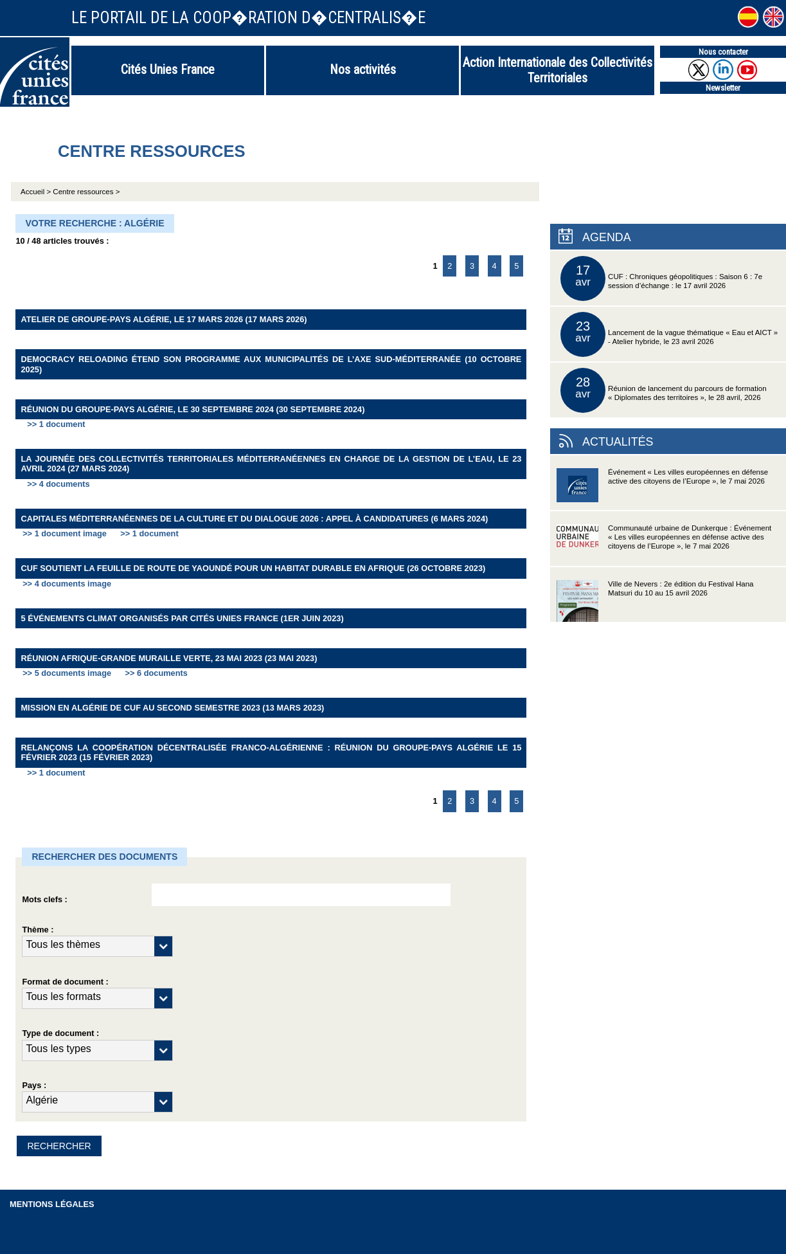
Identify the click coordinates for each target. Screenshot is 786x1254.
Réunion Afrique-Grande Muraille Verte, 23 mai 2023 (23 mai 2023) (169, 658)
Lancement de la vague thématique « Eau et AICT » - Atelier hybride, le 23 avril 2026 (669, 334)
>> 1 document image (64, 533)
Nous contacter (723, 52)
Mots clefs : (44, 899)
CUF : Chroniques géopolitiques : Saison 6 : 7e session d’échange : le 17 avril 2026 (661, 278)
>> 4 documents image (66, 583)
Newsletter (723, 88)
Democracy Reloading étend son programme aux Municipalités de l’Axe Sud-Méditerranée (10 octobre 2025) (271, 364)
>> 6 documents (156, 673)
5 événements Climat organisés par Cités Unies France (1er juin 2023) (182, 618)
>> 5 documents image (66, 673)
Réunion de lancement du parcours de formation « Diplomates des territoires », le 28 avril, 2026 (663, 390)
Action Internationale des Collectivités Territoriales (557, 70)
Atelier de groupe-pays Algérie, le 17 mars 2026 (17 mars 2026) (164, 319)
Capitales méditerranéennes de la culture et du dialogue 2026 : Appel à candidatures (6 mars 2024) (254, 518)
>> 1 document (56, 424)
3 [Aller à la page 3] (472, 266)
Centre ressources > (86, 191)
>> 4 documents (58, 484)
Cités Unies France (168, 69)
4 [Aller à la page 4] (494, 266)
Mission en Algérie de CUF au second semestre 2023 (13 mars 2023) (172, 708)
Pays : (34, 1085)
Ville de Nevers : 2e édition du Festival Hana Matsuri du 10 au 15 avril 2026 (655, 601)
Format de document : (65, 981)
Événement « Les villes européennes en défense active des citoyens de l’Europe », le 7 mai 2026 (662, 489)
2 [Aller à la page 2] (449, 266)
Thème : (37, 929)
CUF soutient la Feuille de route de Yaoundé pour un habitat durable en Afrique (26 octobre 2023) (253, 568)
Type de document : (60, 1033)
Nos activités (363, 69)
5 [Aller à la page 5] (516, 266)
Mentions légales (52, 1204)
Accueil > (37, 191)
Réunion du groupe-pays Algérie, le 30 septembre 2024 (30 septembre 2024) (192, 409)
